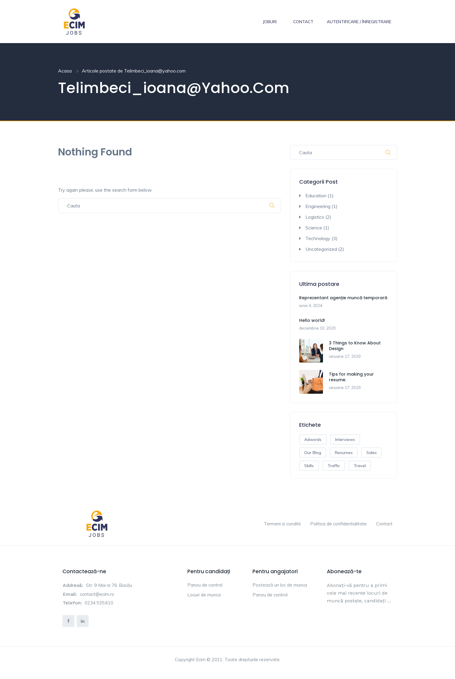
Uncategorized (321, 249)
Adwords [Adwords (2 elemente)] (312, 439)
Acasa (65, 71)
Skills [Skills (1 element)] (309, 465)
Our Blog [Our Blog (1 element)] (312, 452)
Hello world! (312, 320)
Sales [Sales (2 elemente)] (371, 452)
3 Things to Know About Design (355, 346)
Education (316, 195)
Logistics (314, 217)
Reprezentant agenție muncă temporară (343, 298)
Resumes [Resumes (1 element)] (344, 452)
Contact (303, 21)
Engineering (317, 206)
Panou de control (204, 585)
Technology (317, 238)
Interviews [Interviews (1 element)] (345, 439)
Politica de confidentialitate (338, 524)
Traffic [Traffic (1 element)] (333, 465)
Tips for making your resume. (351, 377)
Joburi (270, 21)
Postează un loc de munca (279, 585)
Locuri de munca (204, 595)
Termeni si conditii (282, 524)
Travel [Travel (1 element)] (360, 465)
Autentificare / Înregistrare (359, 21)
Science (313, 228)
